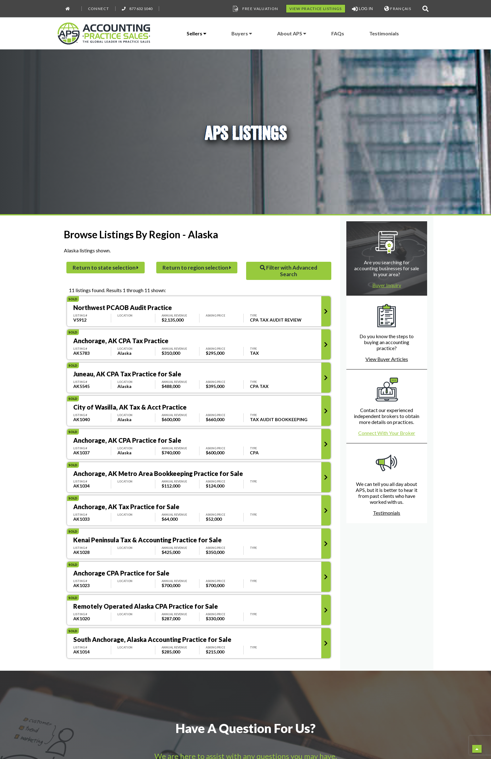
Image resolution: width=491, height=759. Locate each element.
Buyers (241, 33)
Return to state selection (105, 267)
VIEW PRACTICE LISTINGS (315, 8)
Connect (98, 8)
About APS (291, 33)
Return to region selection (197, 267)
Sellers (196, 33)
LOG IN (362, 9)
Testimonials (384, 33)
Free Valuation (254, 9)
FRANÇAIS (397, 8)
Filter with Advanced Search (288, 270)
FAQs (337, 33)
